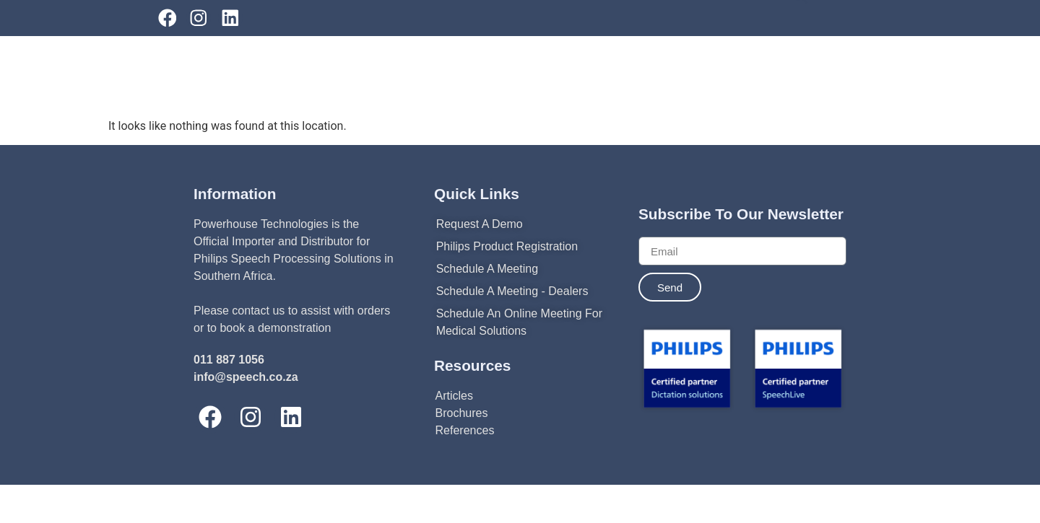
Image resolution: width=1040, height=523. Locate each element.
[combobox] (879, 62)
